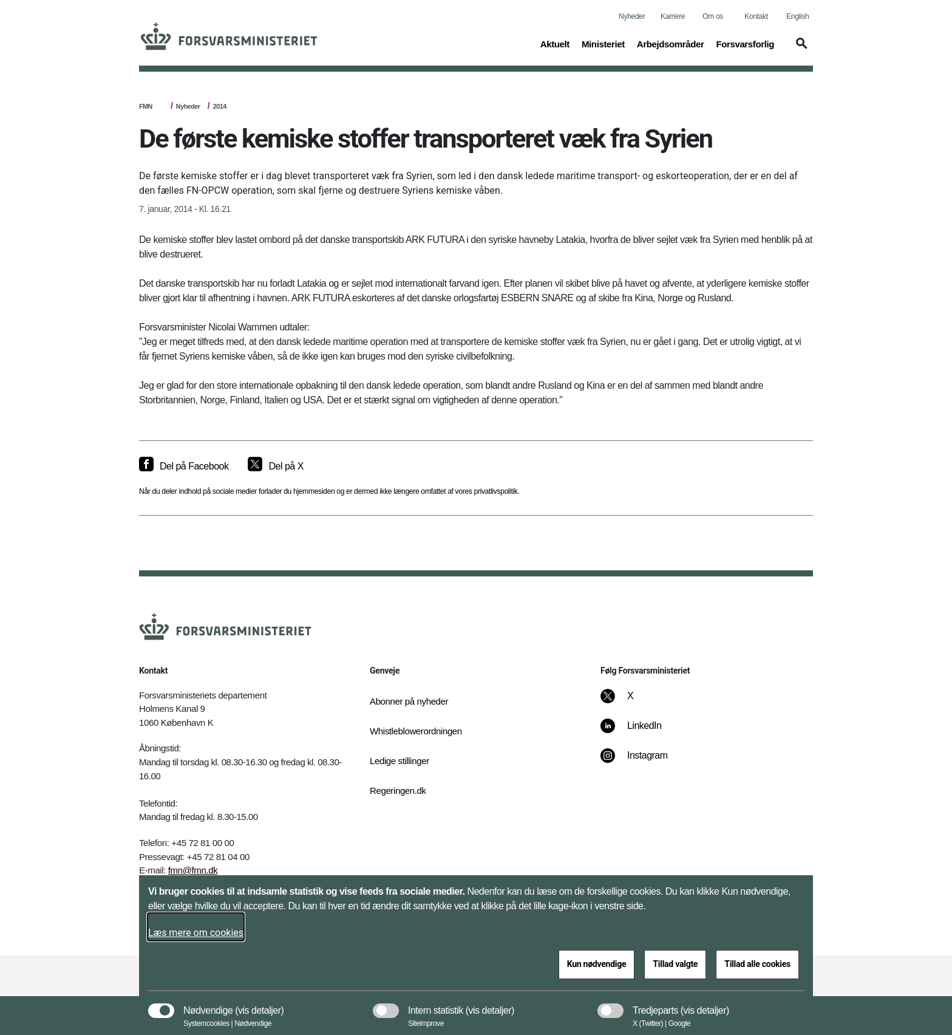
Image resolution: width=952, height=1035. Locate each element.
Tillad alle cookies (757, 964)
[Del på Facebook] (183, 466)
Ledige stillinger (399, 761)
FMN (145, 106)
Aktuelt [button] (555, 43)
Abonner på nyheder (409, 701)
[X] (630, 702)
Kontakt (756, 16)
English (797, 16)
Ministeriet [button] (603, 43)
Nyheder (632, 16)
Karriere (673, 16)
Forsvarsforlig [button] (745, 43)
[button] (799, 49)
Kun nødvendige (597, 964)
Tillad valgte (675, 964)
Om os (712, 16)
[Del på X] (275, 466)
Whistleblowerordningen (416, 731)
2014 (219, 106)
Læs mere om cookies (195, 932)
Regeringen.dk (398, 790)
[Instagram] (642, 761)
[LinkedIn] (639, 732)
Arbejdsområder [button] (670, 43)
